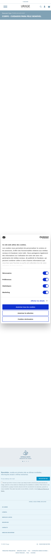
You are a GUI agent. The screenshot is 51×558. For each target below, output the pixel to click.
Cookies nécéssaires (25, 319)
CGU (29, 550)
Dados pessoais (20, 552)
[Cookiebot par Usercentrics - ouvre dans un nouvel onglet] (40, 237)
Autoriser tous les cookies (25, 307)
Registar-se (43, 478)
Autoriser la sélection (25, 313)
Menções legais (21, 550)
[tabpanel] (25, 456)
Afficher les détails (38, 301)
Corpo (10, 13)
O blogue (25, 1)
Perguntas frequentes (8, 550)
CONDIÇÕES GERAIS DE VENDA (39, 550)
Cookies (33, 552)
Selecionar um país (43, 544)
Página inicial (5, 13)
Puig (27, 552)
